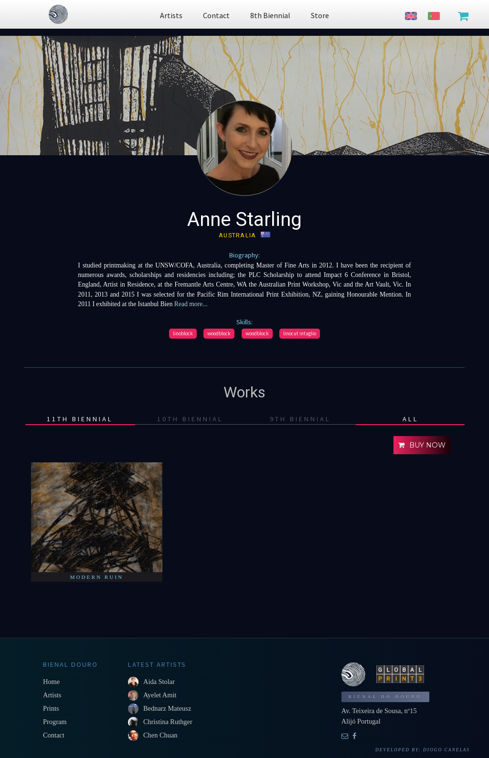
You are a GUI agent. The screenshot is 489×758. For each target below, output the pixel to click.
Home (51, 681)
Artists (52, 695)
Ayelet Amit (159, 695)
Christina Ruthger (167, 722)
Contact (53, 735)
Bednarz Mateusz (167, 708)
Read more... (189, 304)
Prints (51, 708)
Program (55, 722)
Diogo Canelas (446, 749)
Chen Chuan (160, 735)
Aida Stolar (159, 681)
